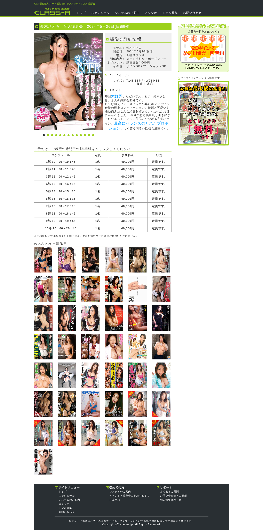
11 (85, 135)
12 (89, 135)
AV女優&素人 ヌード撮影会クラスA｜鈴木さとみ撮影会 (64, 3)
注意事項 (115, 499)
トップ (81, 12)
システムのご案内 (127, 12)
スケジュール (100, 12)
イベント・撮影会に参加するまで (130, 495)
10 (81, 135)
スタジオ (151, 12)
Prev (39, 81)
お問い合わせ (192, 12)
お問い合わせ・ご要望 (173, 495)
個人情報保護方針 (171, 499)
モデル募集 (170, 12)
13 (93, 135)
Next (97, 81)
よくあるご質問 (169, 491)
